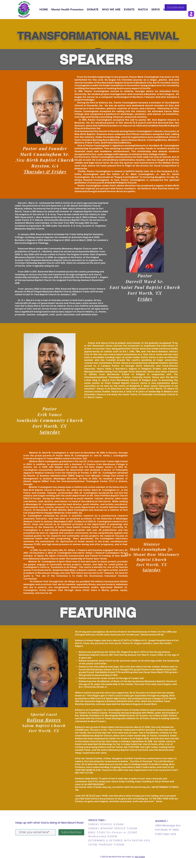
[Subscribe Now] (71, 832)
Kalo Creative (140, 857)
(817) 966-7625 (166, 834)
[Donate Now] (176, 7)
